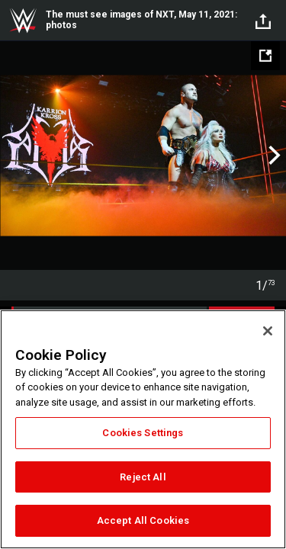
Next (272, 155)
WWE (23, 21)
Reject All (142, 477)
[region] (143, 429)
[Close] (267, 331)
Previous (13, 155)
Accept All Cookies (143, 520)
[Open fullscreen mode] (265, 55)
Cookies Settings (142, 432)
